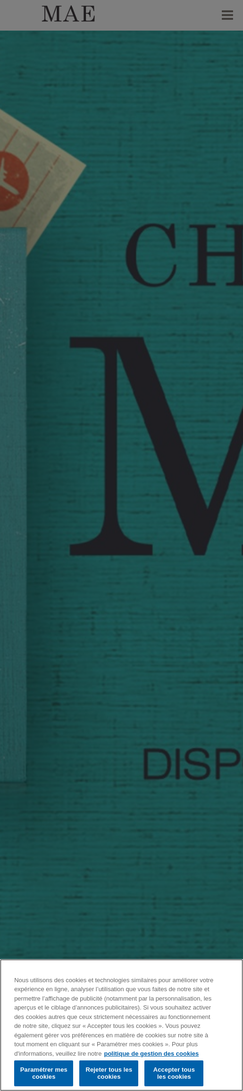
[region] (121, 1025)
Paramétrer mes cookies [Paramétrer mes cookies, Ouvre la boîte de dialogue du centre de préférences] (43, 1073)
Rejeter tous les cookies (108, 1073)
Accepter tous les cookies (174, 1073)
